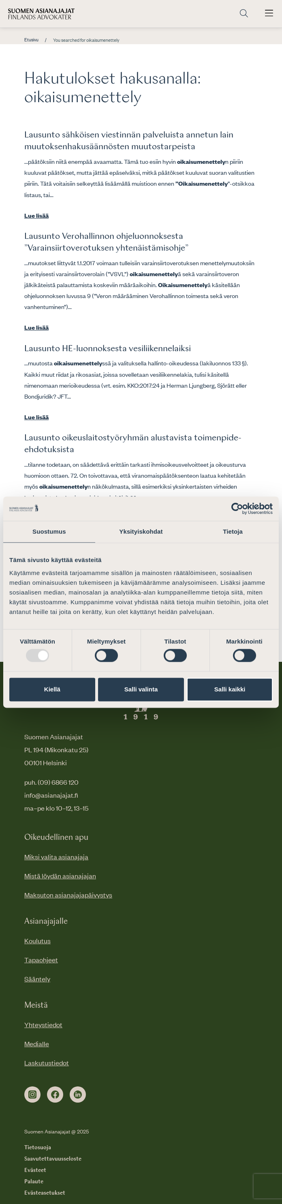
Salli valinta (141, 689)
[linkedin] (78, 1094)
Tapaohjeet (41, 959)
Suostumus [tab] (49, 531)
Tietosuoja (37, 1147)
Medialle (36, 1043)
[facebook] (55, 1094)
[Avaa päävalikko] (269, 14)
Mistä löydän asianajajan (60, 875)
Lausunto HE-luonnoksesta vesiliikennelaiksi (107, 348)
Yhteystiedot (43, 1024)
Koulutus (37, 940)
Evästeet (35, 1170)
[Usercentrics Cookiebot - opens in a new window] (237, 508)
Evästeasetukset (44, 1193)
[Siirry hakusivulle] (244, 14)
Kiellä (52, 689)
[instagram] (32, 1094)
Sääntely (37, 978)
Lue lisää (36, 215)
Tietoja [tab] (233, 531)
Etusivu (31, 39)
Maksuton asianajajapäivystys (68, 894)
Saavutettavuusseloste (52, 1159)
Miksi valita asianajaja (56, 856)
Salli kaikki (230, 689)
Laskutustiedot (46, 1062)
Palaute (33, 1182)
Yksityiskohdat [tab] (140, 531)
